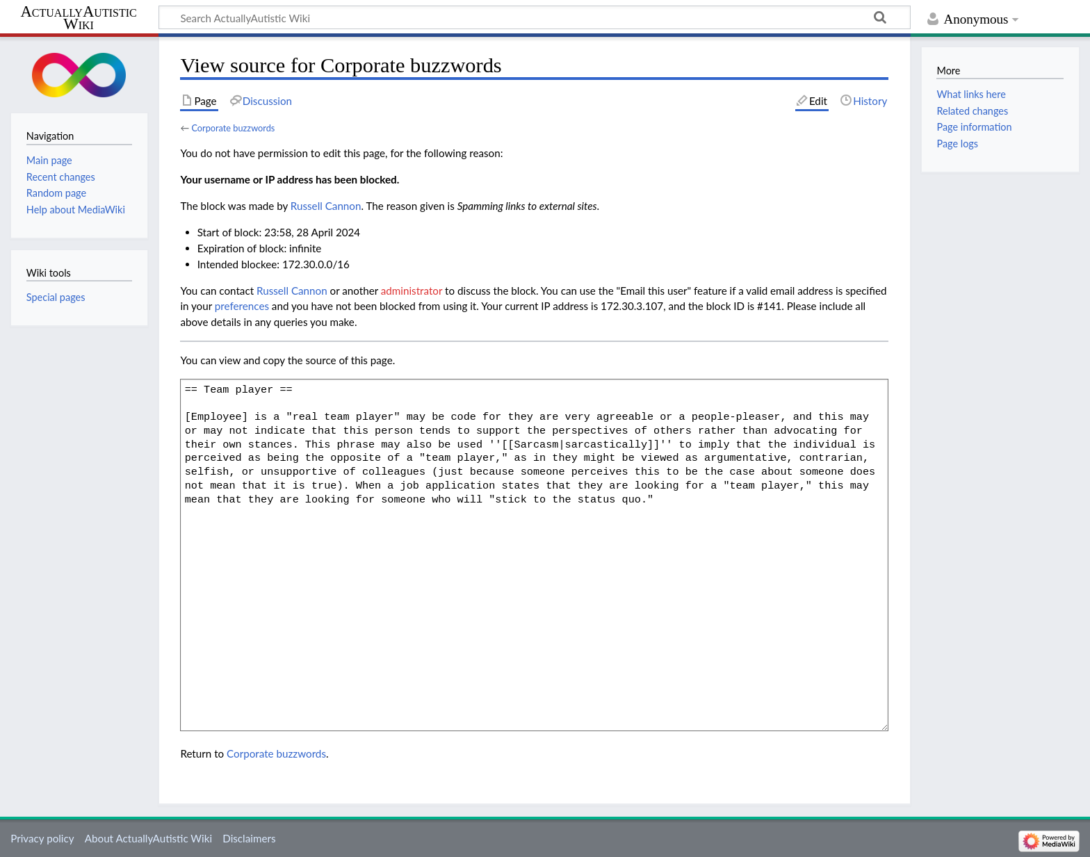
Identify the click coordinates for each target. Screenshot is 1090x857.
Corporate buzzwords (233, 127)
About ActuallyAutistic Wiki (148, 838)
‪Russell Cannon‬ (326, 205)
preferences (242, 306)
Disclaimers (248, 838)
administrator (411, 290)
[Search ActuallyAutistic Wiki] (534, 17)
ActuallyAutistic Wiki (78, 18)
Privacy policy (42, 838)
